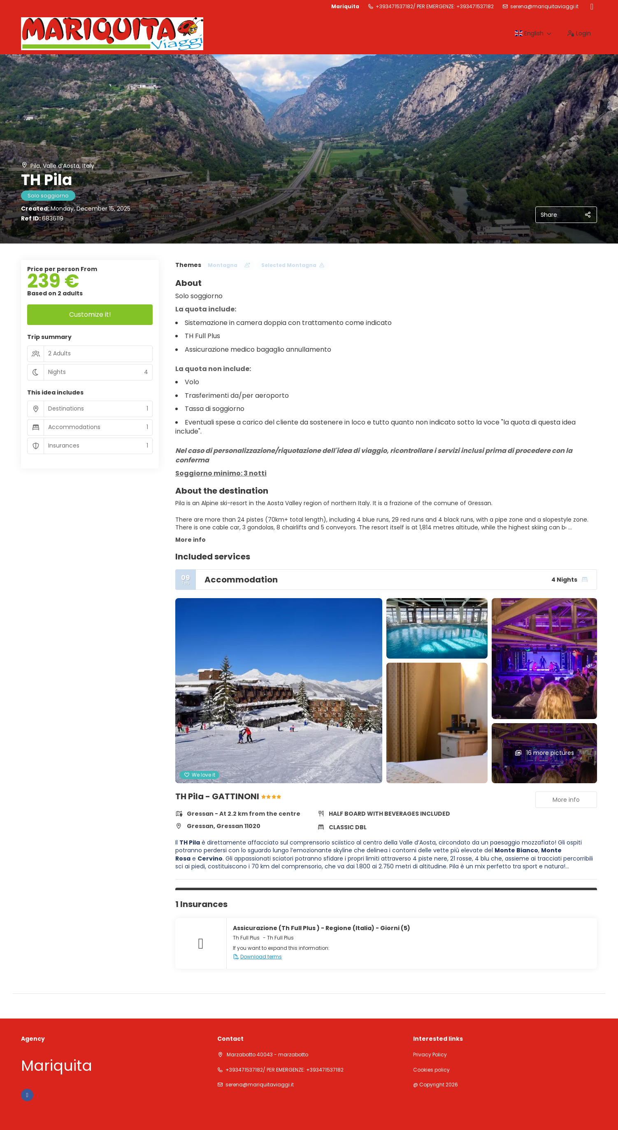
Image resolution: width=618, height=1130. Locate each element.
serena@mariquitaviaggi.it (544, 6)
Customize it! (90, 314)
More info (190, 540)
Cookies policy (431, 1070)
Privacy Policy (430, 1054)
